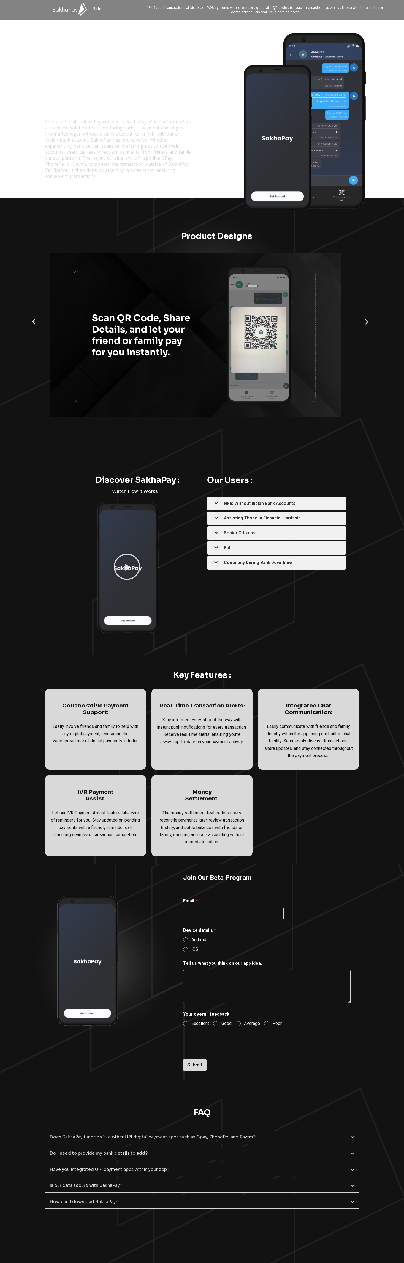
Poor (277, 1023)
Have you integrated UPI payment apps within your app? (111, 1169)
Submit (194, 1065)
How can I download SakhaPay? (84, 1201)
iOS (194, 949)
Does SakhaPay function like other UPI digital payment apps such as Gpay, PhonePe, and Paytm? (156, 1137)
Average (252, 1023)
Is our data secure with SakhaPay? (87, 1185)
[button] (33, 321)
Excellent (200, 1023)
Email (190, 900)
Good (226, 1023)
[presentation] (225, 1055)
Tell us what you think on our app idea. (222, 963)
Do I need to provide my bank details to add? (99, 1153)
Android (198, 939)
